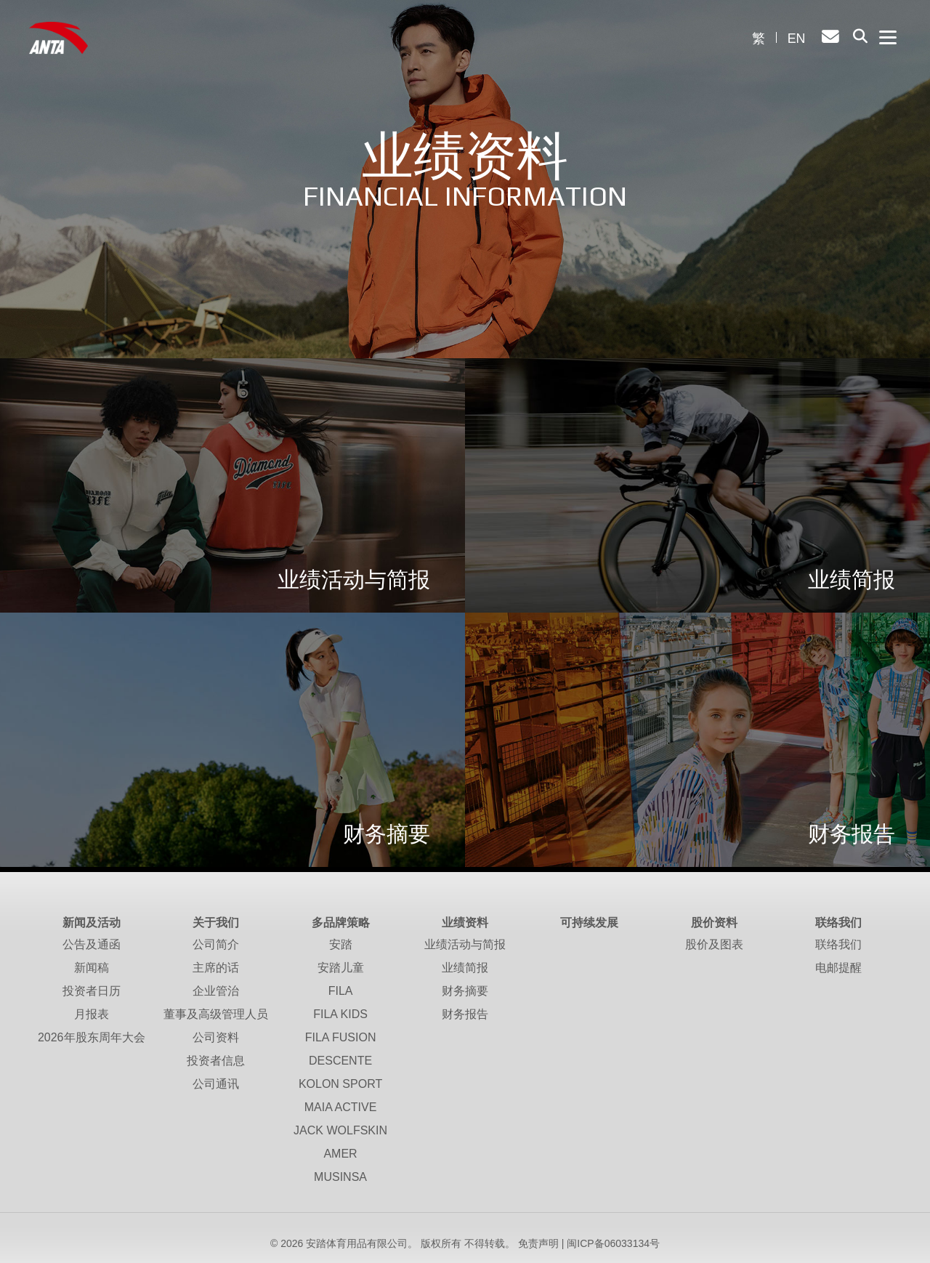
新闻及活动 (91, 922)
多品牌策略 (341, 922)
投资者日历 (91, 991)
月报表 (91, 1014)
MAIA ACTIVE (340, 1107)
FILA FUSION (340, 1037)
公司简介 (216, 944)
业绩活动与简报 (465, 944)
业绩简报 (465, 967)
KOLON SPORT (340, 1084)
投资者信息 (216, 1060)
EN (796, 38)
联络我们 (838, 922)
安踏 (340, 944)
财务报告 (465, 1014)
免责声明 (538, 1243)
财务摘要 (465, 991)
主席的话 (216, 967)
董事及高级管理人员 (215, 1014)
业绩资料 (465, 922)
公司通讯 (216, 1084)
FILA (340, 991)
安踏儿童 (341, 967)
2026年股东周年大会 (91, 1037)
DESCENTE (340, 1060)
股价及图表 (714, 944)
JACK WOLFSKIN (340, 1130)
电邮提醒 (838, 967)
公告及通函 (91, 944)
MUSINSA (340, 1177)
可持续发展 (589, 922)
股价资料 (714, 922)
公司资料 (216, 1037)
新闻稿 (91, 967)
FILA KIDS (340, 1014)
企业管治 (216, 991)
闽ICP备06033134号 (613, 1243)
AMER (340, 1153)
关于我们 (216, 922)
